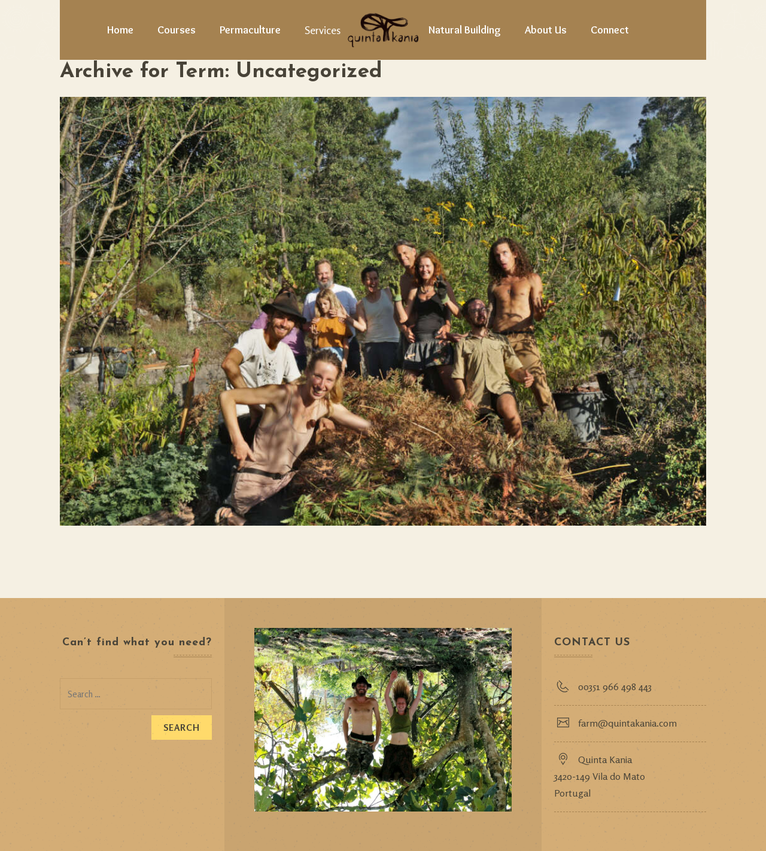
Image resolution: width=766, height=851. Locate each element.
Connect (610, 29)
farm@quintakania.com (627, 723)
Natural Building (464, 29)
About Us (546, 29)
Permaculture (250, 29)
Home (120, 29)
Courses (176, 29)
